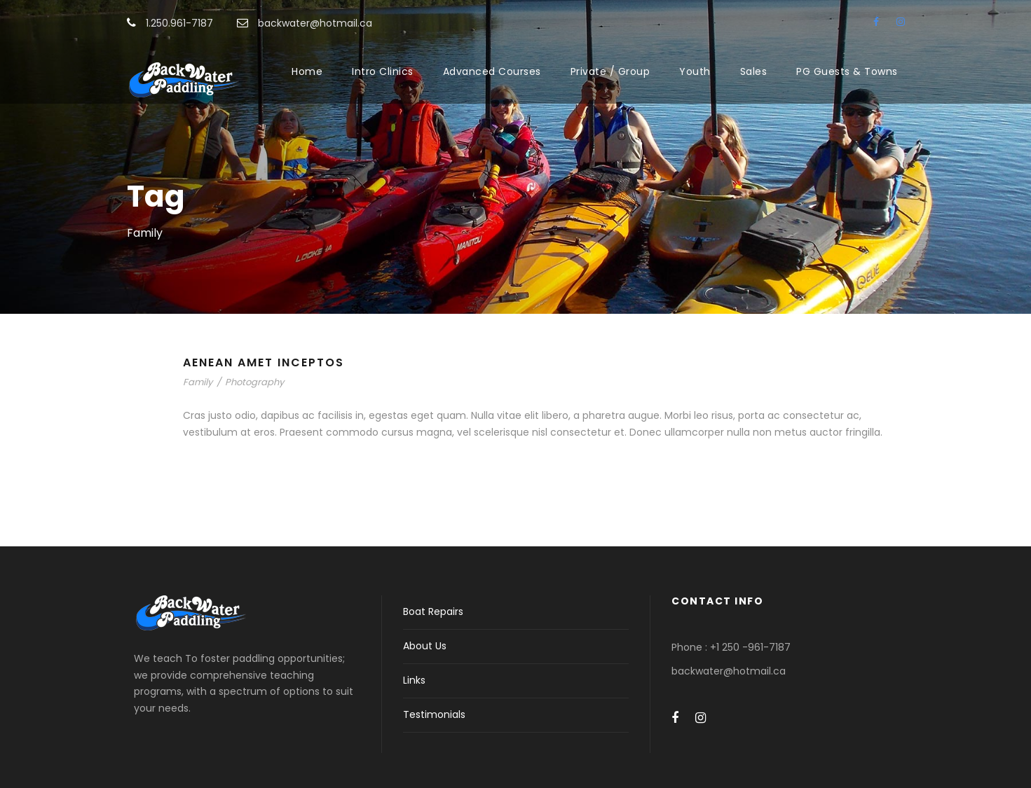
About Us (424, 646)
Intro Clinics (383, 71)
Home (307, 71)
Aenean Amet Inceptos (263, 362)
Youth (695, 71)
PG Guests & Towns (847, 71)
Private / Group (610, 71)
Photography (254, 382)
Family (197, 382)
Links (414, 680)
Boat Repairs (433, 611)
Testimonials (434, 714)
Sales (753, 71)
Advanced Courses (492, 71)
